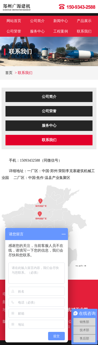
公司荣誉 (14, 31)
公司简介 (37, 21)
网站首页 (14, 21)
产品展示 (84, 21)
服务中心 (37, 31)
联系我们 (84, 31)
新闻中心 (60, 21)
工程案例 (60, 31)
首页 (9, 73)
